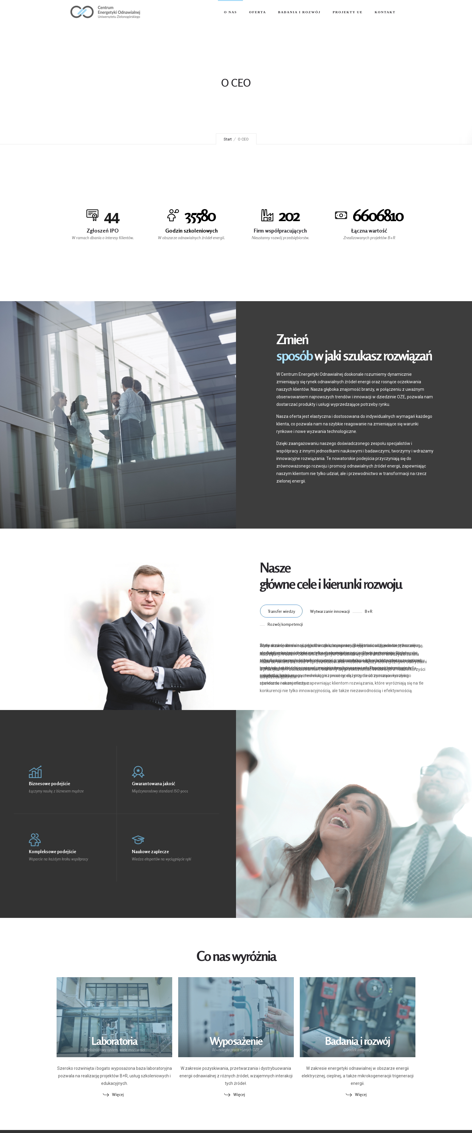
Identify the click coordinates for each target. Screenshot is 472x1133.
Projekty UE (348, 12)
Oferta (257, 12)
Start (228, 139)
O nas (230, 12)
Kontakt (385, 12)
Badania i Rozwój (299, 12)
